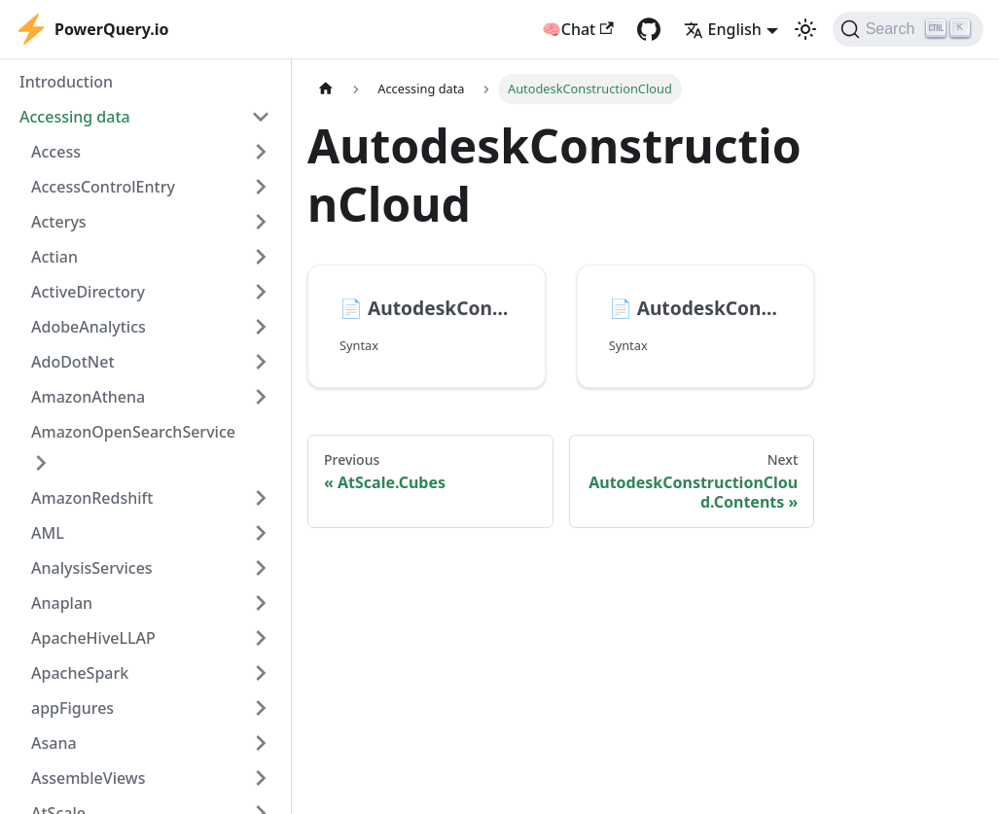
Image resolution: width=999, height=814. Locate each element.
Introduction (66, 81)
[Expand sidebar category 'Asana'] (260, 743)
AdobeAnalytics (88, 326)
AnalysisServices (92, 568)
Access (56, 151)
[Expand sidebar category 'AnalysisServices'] (260, 568)
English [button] (723, 29)
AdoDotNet (73, 361)
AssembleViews (88, 778)
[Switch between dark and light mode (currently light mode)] (805, 29)
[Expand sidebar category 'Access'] (260, 151)
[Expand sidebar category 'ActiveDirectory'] (260, 291)
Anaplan (61, 603)
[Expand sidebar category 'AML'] (260, 533)
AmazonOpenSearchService (133, 431)
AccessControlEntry (103, 186)
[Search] (908, 29)
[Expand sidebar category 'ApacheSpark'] (260, 673)
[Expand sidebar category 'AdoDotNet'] (260, 361)
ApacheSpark (79, 673)
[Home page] (325, 89)
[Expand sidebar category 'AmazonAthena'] (260, 396)
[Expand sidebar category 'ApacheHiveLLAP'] (260, 638)
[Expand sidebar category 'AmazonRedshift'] (260, 497)
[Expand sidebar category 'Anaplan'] (260, 603)
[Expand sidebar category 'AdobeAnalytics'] (260, 326)
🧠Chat (578, 29)
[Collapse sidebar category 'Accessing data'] (260, 116)
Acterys (59, 221)
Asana (54, 743)
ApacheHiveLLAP (93, 638)
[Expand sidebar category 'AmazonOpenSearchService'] (40, 462)
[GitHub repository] (648, 29)
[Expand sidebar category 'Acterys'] (260, 221)
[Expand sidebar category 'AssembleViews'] (260, 778)
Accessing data (74, 116)
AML (47, 533)
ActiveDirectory (88, 291)
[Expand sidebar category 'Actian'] (260, 256)
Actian (54, 256)
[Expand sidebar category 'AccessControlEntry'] (260, 186)
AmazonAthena (88, 396)
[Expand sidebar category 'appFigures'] (260, 708)
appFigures (72, 708)
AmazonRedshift (92, 498)
